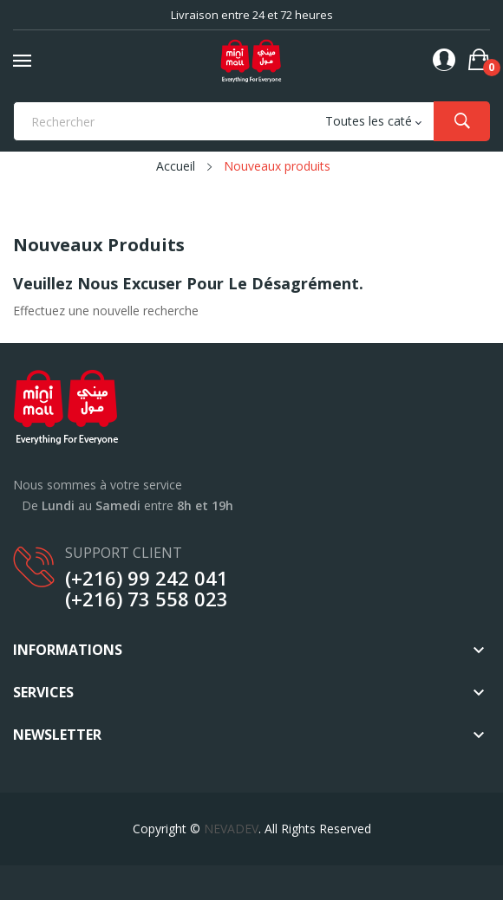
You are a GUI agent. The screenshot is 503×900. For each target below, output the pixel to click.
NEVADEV (231, 828)
